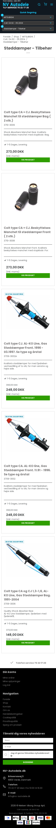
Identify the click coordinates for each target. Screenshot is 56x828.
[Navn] (28, 740)
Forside (6, 699)
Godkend (28, 762)
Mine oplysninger (11, 681)
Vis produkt (28, 160)
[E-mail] (28, 746)
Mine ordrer (9, 677)
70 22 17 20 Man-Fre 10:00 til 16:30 (25, 788)
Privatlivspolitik (10, 721)
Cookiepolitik (9, 717)
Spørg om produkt (12, 724)
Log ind (6, 685)
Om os (6, 710)
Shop (5, 702)
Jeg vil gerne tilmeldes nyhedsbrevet (30, 754)
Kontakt (7, 706)
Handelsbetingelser (13, 713)
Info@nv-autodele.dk (19, 796)
